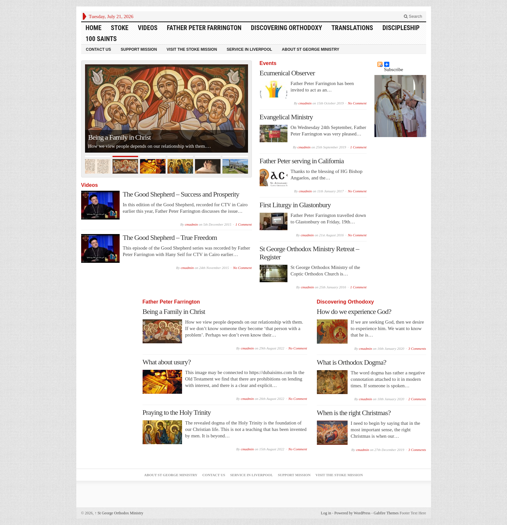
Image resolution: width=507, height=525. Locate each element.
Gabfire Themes (385, 513)
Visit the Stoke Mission (192, 49)
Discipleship (401, 28)
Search (413, 16)
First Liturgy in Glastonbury (295, 205)
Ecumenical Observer (287, 73)
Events (268, 63)
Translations (352, 28)
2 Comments (417, 399)
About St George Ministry (311, 49)
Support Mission (139, 49)
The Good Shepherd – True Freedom (170, 237)
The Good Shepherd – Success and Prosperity (181, 194)
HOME (94, 28)
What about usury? (167, 362)
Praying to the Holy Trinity (177, 412)
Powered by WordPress (352, 513)
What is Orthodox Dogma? (351, 362)
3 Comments (417, 348)
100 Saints (101, 39)
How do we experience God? (354, 311)
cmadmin (191, 224)
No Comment (242, 268)
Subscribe (393, 64)
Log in (326, 513)
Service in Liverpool (249, 49)
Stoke (119, 28)
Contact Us (98, 49)
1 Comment (243, 224)
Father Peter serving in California (302, 161)
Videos (147, 28)
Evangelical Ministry (286, 117)
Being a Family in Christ (119, 137)
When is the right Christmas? (354, 413)
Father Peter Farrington (204, 28)
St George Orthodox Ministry (119, 513)
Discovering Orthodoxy (286, 28)
